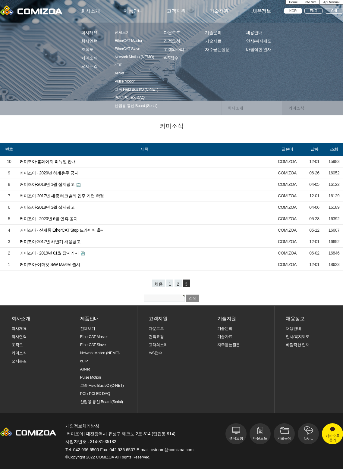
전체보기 (122, 32)
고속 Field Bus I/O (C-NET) (136, 89)
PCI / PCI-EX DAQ (130, 97)
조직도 (87, 49)
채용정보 (261, 11)
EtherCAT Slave (127, 49)
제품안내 (133, 11)
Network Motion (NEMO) (134, 57)
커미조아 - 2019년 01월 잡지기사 (50, 253)
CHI (334, 11)
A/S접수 (171, 58)
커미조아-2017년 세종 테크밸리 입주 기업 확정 (62, 195)
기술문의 (213, 32)
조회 (334, 149)
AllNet (119, 73)
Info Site (310, 2)
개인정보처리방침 (82, 426)
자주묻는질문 (217, 49)
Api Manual (331, 2)
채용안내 (254, 32)
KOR (293, 11)
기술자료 (213, 41)
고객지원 (176, 11)
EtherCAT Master (128, 41)
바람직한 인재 (258, 49)
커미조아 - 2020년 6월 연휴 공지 (49, 218)
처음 (158, 284)
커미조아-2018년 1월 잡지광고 (48, 184)
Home (293, 2)
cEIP (118, 65)
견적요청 (172, 41)
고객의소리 (174, 49)
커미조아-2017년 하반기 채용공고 (50, 241)
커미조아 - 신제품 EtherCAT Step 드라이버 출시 (62, 230)
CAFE (308, 438)
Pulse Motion (125, 81)
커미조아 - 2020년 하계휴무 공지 (49, 172)
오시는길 (89, 66)
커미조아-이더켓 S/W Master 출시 (50, 264)
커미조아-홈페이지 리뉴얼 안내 (48, 161)
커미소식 (89, 58)
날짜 (314, 149)
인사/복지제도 (258, 41)
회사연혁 (89, 41)
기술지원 (218, 11)
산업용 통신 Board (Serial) (136, 106)
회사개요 (89, 32)
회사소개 (90, 11)
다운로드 (172, 32)
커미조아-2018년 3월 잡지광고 (47, 207)
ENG (313, 11)
